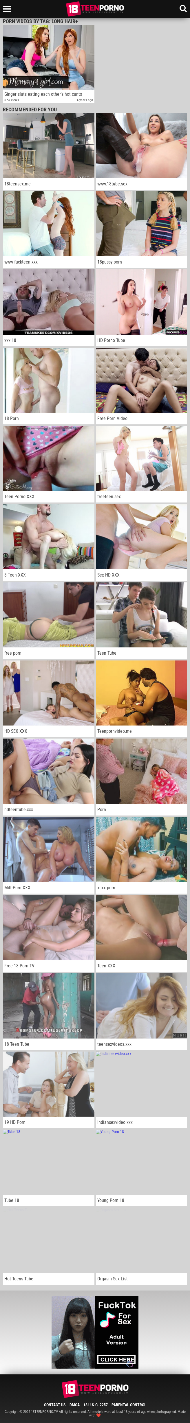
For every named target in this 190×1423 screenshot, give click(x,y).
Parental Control (129, 1405)
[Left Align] (8, 8)
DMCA (75, 1405)
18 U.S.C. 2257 (95, 1405)
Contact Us (55, 1405)
